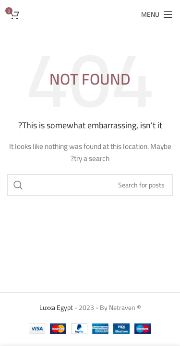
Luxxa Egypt (56, 307)
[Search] (90, 185)
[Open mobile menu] (157, 14)
